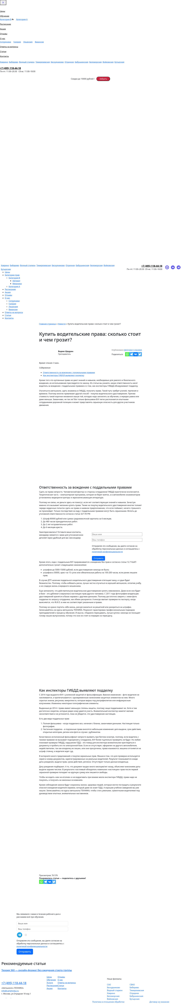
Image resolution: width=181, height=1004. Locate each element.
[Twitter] (140, 354)
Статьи (3, 51)
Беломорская (95, 62)
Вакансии (39, 42)
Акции (3, 29)
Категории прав (12, 275)
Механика (17, 283)
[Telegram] (131, 354)
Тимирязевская (43, 62)
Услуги (50, 982)
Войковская (108, 62)
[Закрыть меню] (3, 2)
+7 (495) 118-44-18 (10, 68)
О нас (2, 38)
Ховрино (4, 62)
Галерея (17, 42)
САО (109, 984)
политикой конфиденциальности (107, 551)
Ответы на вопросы (9, 46)
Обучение (4, 16)
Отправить (25, 951)
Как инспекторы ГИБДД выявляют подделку (63, 375)
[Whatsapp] (127, 354)
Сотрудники (5, 42)
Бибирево (13, 62)
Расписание (5, 24)
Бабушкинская (81, 62)
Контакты (4, 56)
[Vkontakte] (135, 354)
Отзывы (3, 33)
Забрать (103, 78)
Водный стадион (27, 62)
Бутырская (119, 62)
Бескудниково (57, 62)
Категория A (21, 19)
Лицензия (28, 42)
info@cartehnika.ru (10, 991)
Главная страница (47, 324)
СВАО (132, 984)
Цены (2, 11)
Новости (62, 324)
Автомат (16, 280)
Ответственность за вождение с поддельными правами (69, 372)
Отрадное (69, 62)
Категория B (7, 19)
